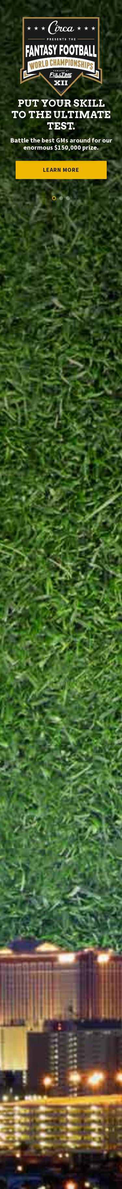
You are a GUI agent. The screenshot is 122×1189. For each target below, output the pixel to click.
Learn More (61, 169)
